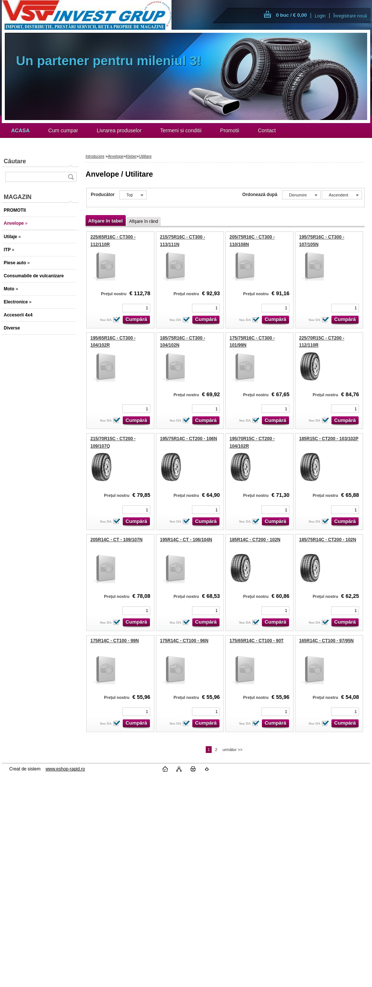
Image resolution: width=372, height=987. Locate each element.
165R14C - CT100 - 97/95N (326, 640)
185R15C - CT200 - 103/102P (328, 438)
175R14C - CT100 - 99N (114, 640)
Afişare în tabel (105, 221)
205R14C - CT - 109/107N (116, 539)
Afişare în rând (143, 221)
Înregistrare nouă (350, 16)
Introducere (95, 156)
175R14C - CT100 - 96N (184, 640)
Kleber (131, 156)
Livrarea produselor (119, 130)
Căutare (15, 161)
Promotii (229, 130)
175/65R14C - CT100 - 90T (256, 640)
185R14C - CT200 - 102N (255, 539)
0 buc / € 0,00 (291, 15)
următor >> (232, 749)
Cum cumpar (63, 130)
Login (320, 16)
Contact (267, 130)
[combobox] (301, 194)
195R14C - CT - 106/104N (186, 539)
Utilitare (145, 156)
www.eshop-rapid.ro (65, 769)
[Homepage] (20, 130)
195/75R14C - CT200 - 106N (188, 438)
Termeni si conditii (181, 130)
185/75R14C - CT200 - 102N (327, 539)
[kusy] (136, 308)
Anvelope (116, 156)
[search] (70, 177)
